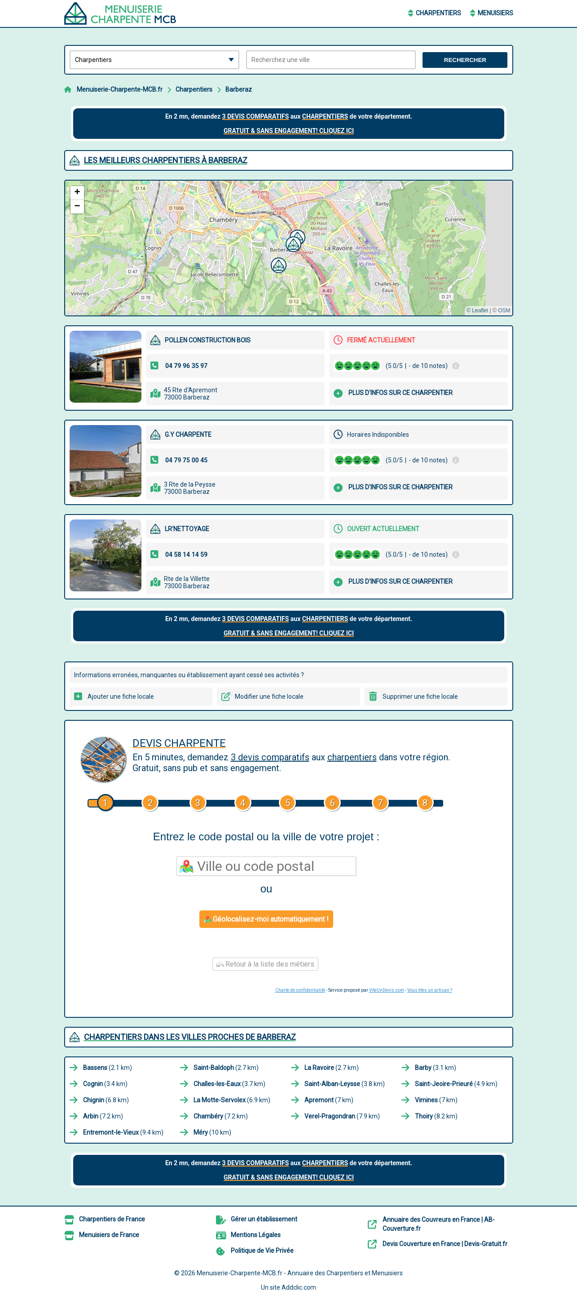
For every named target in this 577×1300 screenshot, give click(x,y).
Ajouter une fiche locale (121, 696)
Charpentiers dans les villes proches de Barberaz (190, 1037)
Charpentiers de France (112, 1219)
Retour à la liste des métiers (265, 964)
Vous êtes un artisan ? (429, 990)
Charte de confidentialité (300, 990)
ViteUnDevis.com (386, 990)
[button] (292, 243)
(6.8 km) (106, 1100)
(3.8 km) (344, 1083)
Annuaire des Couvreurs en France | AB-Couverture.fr (439, 1224)
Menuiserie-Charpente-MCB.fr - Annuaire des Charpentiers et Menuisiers (300, 1273)
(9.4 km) (123, 1132)
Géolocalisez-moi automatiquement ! (266, 919)
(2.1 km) (107, 1067)
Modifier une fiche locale (269, 696)
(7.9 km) (342, 1116)
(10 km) (212, 1132)
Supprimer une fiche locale (420, 696)
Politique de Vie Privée (262, 1250)
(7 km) (328, 1100)
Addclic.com (299, 1287)
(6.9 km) (232, 1100)
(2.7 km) (226, 1067)
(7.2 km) (103, 1116)
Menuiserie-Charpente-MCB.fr (120, 89)
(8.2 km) (436, 1116)
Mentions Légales (256, 1234)
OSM (504, 310)
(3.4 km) (105, 1083)
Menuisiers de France (109, 1234)
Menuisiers (495, 13)
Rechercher (465, 60)
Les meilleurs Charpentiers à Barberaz (165, 160)
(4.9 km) (456, 1083)
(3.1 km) (435, 1067)
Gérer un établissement (264, 1219)
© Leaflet (477, 310)
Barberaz (238, 89)
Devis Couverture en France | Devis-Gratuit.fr (445, 1243)
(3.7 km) (229, 1083)
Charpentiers (438, 13)
